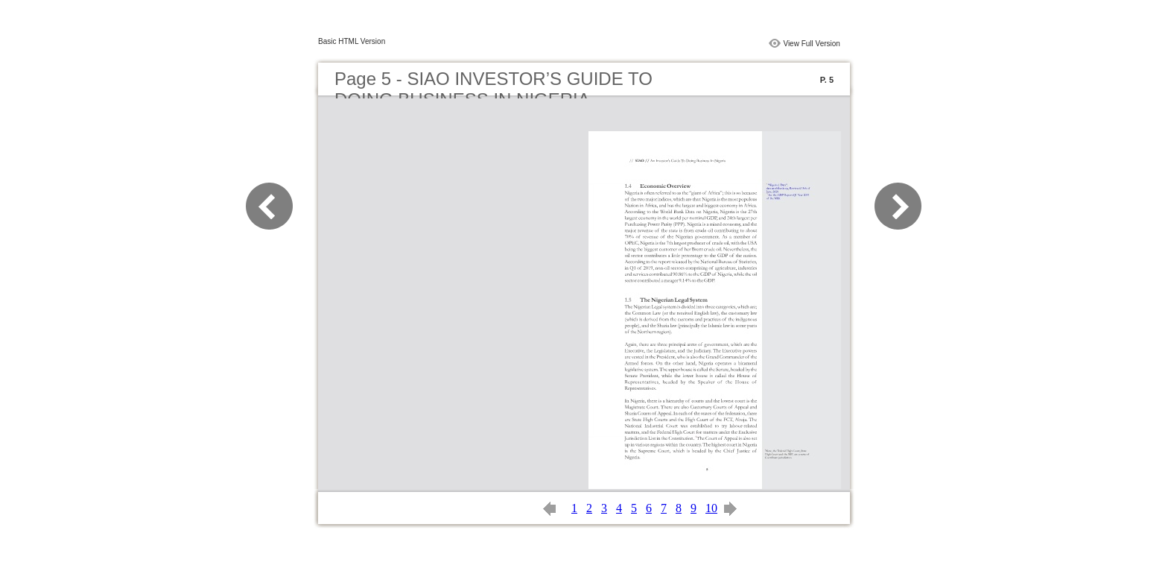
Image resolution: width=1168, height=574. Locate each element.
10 (711, 508)
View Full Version (811, 44)
